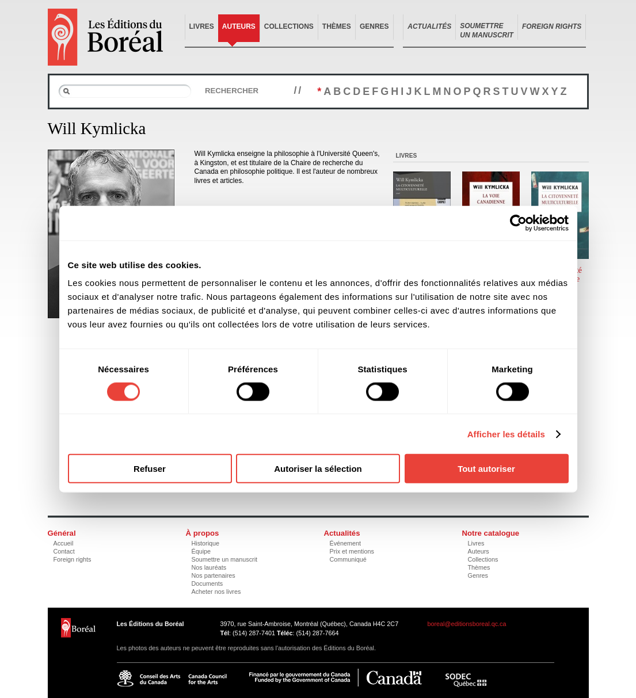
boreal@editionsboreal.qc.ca (467, 623)
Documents (207, 583)
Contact (64, 551)
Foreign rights (73, 559)
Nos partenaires (213, 575)
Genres (374, 26)
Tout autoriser (486, 469)
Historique (206, 543)
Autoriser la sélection (318, 469)
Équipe (201, 551)
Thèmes (336, 26)
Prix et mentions (352, 551)
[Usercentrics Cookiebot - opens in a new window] (518, 222)
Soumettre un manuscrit (225, 559)
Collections (289, 26)
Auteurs (239, 26)
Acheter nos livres (216, 591)
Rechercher (231, 90)
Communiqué (348, 559)
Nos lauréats (209, 567)
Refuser (150, 469)
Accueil (64, 543)
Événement (345, 543)
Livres (201, 26)
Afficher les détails (506, 433)
